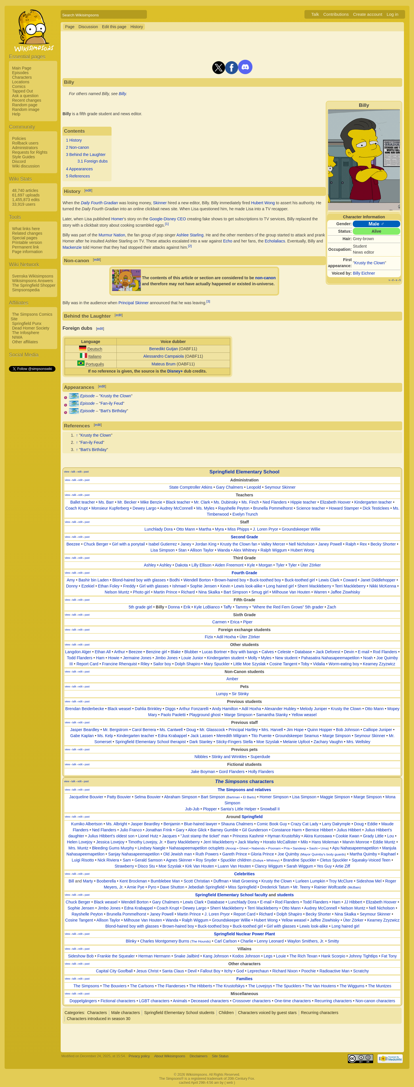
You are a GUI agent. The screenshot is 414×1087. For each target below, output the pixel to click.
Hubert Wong (263, 203)
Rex (363, 544)
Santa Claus (173, 971)
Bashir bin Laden (93, 580)
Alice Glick (197, 830)
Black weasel (119, 708)
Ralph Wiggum (273, 550)
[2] (190, 246)
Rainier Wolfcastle (330, 887)
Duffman (221, 881)
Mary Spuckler (216, 664)
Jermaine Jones (137, 658)
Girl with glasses (153, 586)
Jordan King (205, 544)
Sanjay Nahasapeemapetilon (134, 854)
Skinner (159, 203)
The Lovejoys (260, 986)
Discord (19, 161)
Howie (113, 658)
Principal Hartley (243, 729)
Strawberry (124, 866)
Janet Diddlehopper (378, 580)
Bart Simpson (236, 592)
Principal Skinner (133, 302)
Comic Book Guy (272, 824)
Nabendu (258, 848)
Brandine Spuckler (299, 860)
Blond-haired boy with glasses (139, 580)
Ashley (150, 565)
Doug (191, 729)
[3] (208, 301)
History (137, 26)
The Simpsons (86, 986)
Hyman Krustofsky (284, 836)
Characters (22, 77)
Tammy (241, 607)
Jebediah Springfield (206, 887)
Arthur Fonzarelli (194, 708)
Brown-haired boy (230, 580)
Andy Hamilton (225, 708)
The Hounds (200, 941)
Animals (180, 1001)
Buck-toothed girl (300, 580)
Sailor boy (162, 664)
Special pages (24, 238)
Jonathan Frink (158, 830)
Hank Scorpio (333, 956)
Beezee (73, 544)
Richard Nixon (285, 971)
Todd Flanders (79, 658)
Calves (268, 651)
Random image (25, 109)
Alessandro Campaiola (163, 356)
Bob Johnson (348, 729)
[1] (167, 224)
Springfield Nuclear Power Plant (244, 934)
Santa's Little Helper (238, 809)
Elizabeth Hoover (335, 502)
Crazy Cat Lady (304, 824)
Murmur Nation (112, 235)
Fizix (209, 637)
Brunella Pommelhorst (273, 508)
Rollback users (25, 143)
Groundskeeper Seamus (297, 735)
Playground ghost (205, 714)
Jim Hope (295, 729)
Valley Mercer (273, 544)
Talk (315, 14)
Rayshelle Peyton (234, 508)
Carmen (219, 622)
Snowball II (269, 809)
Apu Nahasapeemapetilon (355, 848)
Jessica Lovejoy (110, 842)
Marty (88, 881)
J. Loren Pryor (265, 529)
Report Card (87, 664)
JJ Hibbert (353, 902)
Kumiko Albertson (86, 824)
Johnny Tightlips (363, 956)
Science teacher (310, 508)
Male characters (125, 1012)
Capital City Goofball (114, 971)
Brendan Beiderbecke (84, 708)
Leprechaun (258, 971)
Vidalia (319, 664)
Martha (205, 529)
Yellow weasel (304, 714)
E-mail (363, 651)
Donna (174, 607)
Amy (71, 580)
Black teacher (178, 502)
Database (303, 651)
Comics (19, 86)
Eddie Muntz (384, 842)
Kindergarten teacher (373, 502)
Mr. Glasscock (212, 729)
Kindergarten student (225, 658)
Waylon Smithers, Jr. (305, 941)
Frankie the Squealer (116, 956)
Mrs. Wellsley (358, 741)
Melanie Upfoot (296, 741)
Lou (390, 836)
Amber (232, 679)
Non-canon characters (375, 1001)
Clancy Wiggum (269, 866)
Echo (227, 241)
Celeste (284, 651)
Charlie (246, 941)
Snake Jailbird (186, 956)
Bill (71, 881)
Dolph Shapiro (187, 664)
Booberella (106, 881)
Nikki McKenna (382, 586)
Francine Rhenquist (119, 664)
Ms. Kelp (105, 735)
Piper (247, 622)
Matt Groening (245, 881)
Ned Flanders (274, 502)
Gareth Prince (234, 854)
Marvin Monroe (355, 842)
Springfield (251, 816)
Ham (100, 658)
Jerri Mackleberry (218, 842)
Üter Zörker (310, 565)
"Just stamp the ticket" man (205, 836)
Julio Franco (131, 830)
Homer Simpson (274, 797)
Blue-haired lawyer (200, 824)
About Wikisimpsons (169, 1056)
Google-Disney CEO (168, 219)
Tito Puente (261, 735)
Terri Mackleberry (350, 586)
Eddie (372, 824)
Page (69, 26)
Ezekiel (87, 586)
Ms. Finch (250, 502)
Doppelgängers (83, 1001)
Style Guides (23, 157)
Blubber (191, 651)
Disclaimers (199, 1056)
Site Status (220, 1056)
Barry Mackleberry (183, 842)
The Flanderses (171, 986)
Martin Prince (165, 592)
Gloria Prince (262, 854)
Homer (117, 219)
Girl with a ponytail (128, 544)
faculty (261, 895)
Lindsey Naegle (152, 848)
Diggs (170, 708)
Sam (127, 860)
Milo (304, 842)
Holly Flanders (261, 771)
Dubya (258, 860)
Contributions (336, 14)
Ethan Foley (109, 586)
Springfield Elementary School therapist (150, 741)
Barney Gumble (224, 830)
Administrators (25, 147)
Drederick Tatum (275, 887)
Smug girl (259, 592)
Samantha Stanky (272, 714)
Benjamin (172, 824)
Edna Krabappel (172, 735)
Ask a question (25, 95)
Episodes (20, 72)
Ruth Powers (206, 854)
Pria (287, 848)
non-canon (265, 277)
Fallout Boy (210, 971)
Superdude (260, 756)
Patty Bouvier (119, 797)
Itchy (228, 971)
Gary (180, 830)
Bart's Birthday (114, 410)
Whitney (272, 860)
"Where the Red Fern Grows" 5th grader (287, 607)
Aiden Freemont (229, 565)
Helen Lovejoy (80, 842)
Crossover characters (252, 1001)
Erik (186, 607)
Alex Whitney (245, 550)
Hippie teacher (303, 502)
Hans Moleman (325, 842)
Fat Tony (389, 956)
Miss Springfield (242, 887)
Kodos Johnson (246, 956)
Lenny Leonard (270, 941)
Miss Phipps (238, 529)
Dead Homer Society (30, 328)
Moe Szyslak (267, 741)
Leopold (254, 487)
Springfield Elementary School (244, 472)
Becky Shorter (383, 544)
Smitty (333, 941)
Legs (268, 956)
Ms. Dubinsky (226, 502)
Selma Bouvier (148, 797)
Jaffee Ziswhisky (345, 592)
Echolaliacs (275, 241)
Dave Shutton (172, 887)
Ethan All (102, 651)
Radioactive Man (334, 971)
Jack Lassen (201, 735)
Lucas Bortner (214, 651)
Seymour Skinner (280, 487)
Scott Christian (197, 881)
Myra (219, 529)
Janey (186, 544)
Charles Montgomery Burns (164, 941)
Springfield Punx (26, 323)
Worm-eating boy (344, 664)
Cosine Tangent (283, 664)
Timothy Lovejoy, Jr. (145, 842)
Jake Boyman (203, 771)
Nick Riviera (108, 860)
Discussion (88, 26)
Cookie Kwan (347, 836)
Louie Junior (192, 658)
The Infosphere (25, 332)
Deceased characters (210, 1001)
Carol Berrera (144, 729)
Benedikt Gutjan (163, 348)
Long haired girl (280, 586)
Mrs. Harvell (272, 729)
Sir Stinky (240, 693)
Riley (145, 664)
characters (244, 781)
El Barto (249, 797)
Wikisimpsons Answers (32, 280)
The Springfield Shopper (33, 285)
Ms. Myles (205, 508)
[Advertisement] (32, 459)
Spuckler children (236, 860)
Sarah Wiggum (299, 866)
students (285, 895)
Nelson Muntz (117, 592)
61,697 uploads (26, 195)
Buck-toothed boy (265, 580)
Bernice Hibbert (319, 830)
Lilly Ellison (201, 565)
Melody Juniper (313, 708)
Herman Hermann (154, 956)
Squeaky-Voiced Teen (371, 860)
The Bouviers (114, 986)
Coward (350, 580)
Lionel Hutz (148, 836)
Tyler (280, 565)
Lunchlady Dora (158, 529)
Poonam (274, 848)
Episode (87, 396)
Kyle (251, 565)
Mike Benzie (151, 502)
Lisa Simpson (163, 550)
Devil (192, 971)
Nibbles (201, 756)
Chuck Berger (96, 544)
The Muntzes (379, 986)
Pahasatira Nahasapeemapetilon (330, 658)
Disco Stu (146, 866)
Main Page (21, 68)
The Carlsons (142, 986)
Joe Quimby (288, 854)
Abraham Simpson (180, 797)
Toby (305, 664)
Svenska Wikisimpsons (32, 276)
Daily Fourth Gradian (99, 203)
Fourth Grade (244, 573)
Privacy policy (139, 1056)
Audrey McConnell (176, 508)
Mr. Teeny (301, 887)
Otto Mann (185, 529)
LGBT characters (154, 1001)
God (240, 971)
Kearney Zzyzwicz (379, 664)
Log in (392, 14)
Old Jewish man (177, 854)
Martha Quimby (363, 854)
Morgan (265, 565)
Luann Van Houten (234, 866)
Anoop (231, 848)
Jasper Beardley (84, 729)
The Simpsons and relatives (244, 789)
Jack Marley (248, 842)
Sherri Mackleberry (314, 586)
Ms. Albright (116, 824)
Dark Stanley (200, 741)
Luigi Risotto (83, 860)
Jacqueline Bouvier (86, 797)
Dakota (181, 565)
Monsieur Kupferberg (110, 508)
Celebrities (244, 874)
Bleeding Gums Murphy (113, 848)
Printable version (27, 242)
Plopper (210, 809)
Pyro (152, 887)
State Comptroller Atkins (190, 487)
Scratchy (361, 971)
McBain (354, 887)
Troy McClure (341, 881)
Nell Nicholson (302, 544)
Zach (331, 607)
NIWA (17, 337)
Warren (320, 592)
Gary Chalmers (229, 487)
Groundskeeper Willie (301, 529)
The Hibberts (200, 986)
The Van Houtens (320, 986)
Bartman (233, 797)
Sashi (313, 848)
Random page (24, 105)
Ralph (351, 544)
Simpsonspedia (26, 290)
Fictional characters (118, 1001)
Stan (182, 550)
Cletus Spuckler (334, 860)
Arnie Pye (135, 887)
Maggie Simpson (335, 797)
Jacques (169, 836)
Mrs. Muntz (78, 848)
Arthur (119, 651)
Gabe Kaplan (82, 735)
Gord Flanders (231, 771)
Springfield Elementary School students (179, 1012)
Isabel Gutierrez (162, 544)
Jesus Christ (147, 971)
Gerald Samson (148, 860)
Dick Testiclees (376, 508)
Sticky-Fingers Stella (234, 741)
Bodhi (174, 580)
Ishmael (179, 586)
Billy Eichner (364, 273)
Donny (72, 586)
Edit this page (114, 26)
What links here (26, 228)
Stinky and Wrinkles (229, 756)
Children (226, 1012)
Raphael (388, 854)
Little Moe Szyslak (249, 664)
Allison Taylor (202, 550)
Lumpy (222, 693)
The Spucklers (288, 986)
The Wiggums (352, 986)
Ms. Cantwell (171, 729)
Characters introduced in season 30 (98, 1018)
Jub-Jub (192, 809)
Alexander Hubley (280, 708)
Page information (27, 251)
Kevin (225, 586)
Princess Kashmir (248, 836)
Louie (281, 956)
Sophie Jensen (203, 586)
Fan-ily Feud (112, 403)
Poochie (308, 971)
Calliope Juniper (377, 729)
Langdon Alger (78, 651)
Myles (266, 658)
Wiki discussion (26, 166)
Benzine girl (156, 651)
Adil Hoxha (226, 637)
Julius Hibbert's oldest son (111, 836)
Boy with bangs (244, 651)
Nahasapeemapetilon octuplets (196, 848)
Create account (367, 14)
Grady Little (373, 836)
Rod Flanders (385, 651)
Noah (368, 658)
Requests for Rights (29, 152)
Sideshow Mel (369, 881)
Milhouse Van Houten (291, 592)
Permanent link (25, 247)
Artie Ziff (342, 866)
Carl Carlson (225, 941)
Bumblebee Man (165, 881)
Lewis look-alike (248, 586)
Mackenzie (72, 247)
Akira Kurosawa (318, 836)
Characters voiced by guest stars (267, 1012)
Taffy (227, 607)
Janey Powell (330, 544)
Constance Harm (286, 830)
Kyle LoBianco (207, 607)
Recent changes (26, 100)
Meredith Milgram (232, 735)
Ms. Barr (106, 502)
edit (88, 190)
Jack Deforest (328, 651)
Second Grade (244, 537)
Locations (20, 82)
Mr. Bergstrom (115, 729)
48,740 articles (25, 190)
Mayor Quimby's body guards (323, 854)
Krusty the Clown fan (238, 544)
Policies (19, 138)
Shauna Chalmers (237, 824)
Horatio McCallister (280, 842)
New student (286, 658)
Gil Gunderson (255, 830)
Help (16, 114)
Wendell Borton (197, 580)
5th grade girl (140, 607)
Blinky (131, 941)
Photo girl (141, 592)
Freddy (129, 586)
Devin (349, 651)
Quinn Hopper (319, 729)
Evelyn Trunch (245, 514)
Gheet (243, 848)
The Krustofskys (230, 986)
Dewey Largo (144, 508)
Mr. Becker (127, 502)
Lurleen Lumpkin (310, 881)
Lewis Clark (329, 580)
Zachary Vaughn (328, 741)
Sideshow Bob (81, 956)
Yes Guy (324, 866)
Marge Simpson (238, 714)
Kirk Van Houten (199, 866)
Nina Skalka (209, 592)
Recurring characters (333, 1001)
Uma (324, 848)
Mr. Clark (202, 502)
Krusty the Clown (369, 263)
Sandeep (299, 848)
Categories (74, 1012)
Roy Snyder (206, 860)
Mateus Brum (163, 364)
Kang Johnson (216, 956)
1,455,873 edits (26, 199)
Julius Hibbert (349, 830)
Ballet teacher (82, 502)
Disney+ (175, 371)
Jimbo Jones (166, 658)
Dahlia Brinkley (148, 708)
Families (244, 978)
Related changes (27, 233)
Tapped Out (22, 91)
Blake (176, 651)
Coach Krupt (76, 508)
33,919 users (23, 204)
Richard (188, 592)
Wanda (223, 550)
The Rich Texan (303, 956)
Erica (234, 622)
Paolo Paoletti (173, 714)
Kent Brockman (133, 881)
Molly (252, 658)
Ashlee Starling (190, 235)
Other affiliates (25, 342)
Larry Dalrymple (336, 824)
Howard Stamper (344, 508)
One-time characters (292, 1001)
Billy (122, 93)
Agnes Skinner (179, 860)
